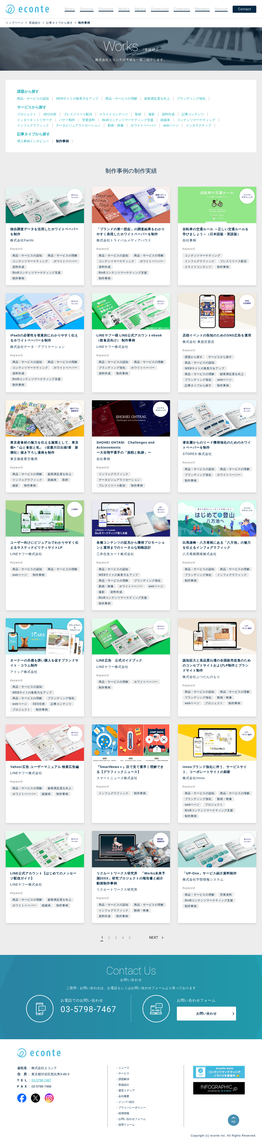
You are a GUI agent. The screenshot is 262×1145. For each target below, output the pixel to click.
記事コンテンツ (61, 704)
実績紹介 (123, 1087)
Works (124, 9)
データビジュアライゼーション (119, 479)
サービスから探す (31, 107)
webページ (224, 379)
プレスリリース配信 (233, 261)
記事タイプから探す (33, 134)
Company (182, 9)
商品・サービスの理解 (62, 255)
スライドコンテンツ (198, 267)
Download (160, 9)
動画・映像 (106, 586)
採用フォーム (126, 1127)
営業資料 (226, 894)
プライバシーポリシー (132, 1110)
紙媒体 (52, 479)
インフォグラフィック (199, 261)
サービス (123, 1076)
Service (87, 9)
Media (140, 9)
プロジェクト (21, 709)
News (70, 9)
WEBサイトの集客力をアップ (204, 368)
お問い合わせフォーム (132, 1121)
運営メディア (126, 1093)
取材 (65, 479)
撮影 (15, 485)
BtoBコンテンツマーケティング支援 (37, 272)
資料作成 (18, 267)
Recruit (221, 9)
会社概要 (123, 1099)
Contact (244, 9)
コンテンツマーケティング (30, 261)
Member (202, 9)
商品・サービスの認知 (27, 255)
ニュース (123, 1070)
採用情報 (123, 1116)
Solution (106, 9)
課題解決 (123, 1081)
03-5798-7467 (89, 1012)
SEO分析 (39, 704)
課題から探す (28, 91)
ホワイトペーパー (65, 261)
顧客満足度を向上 (232, 374)
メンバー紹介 (126, 1104)
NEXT (153, 939)
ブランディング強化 (112, 367)
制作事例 (18, 278)
